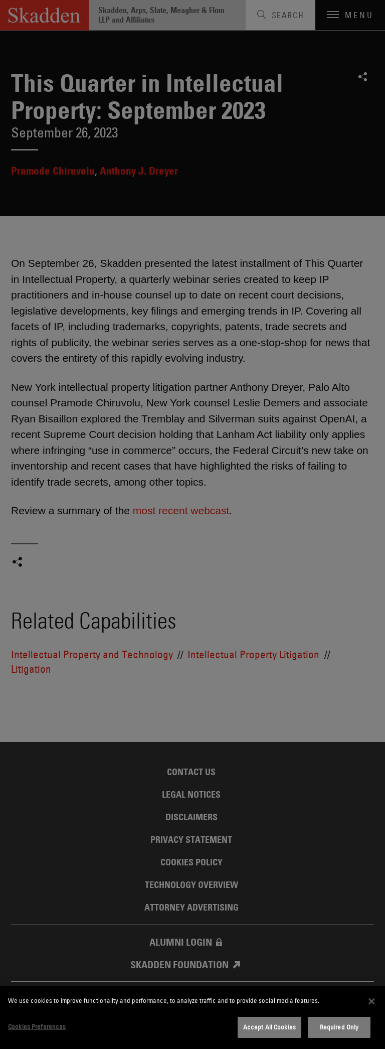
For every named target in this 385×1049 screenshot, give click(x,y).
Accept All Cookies (269, 1027)
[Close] (371, 1001)
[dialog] (192, 1017)
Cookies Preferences (37, 1026)
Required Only (339, 1027)
